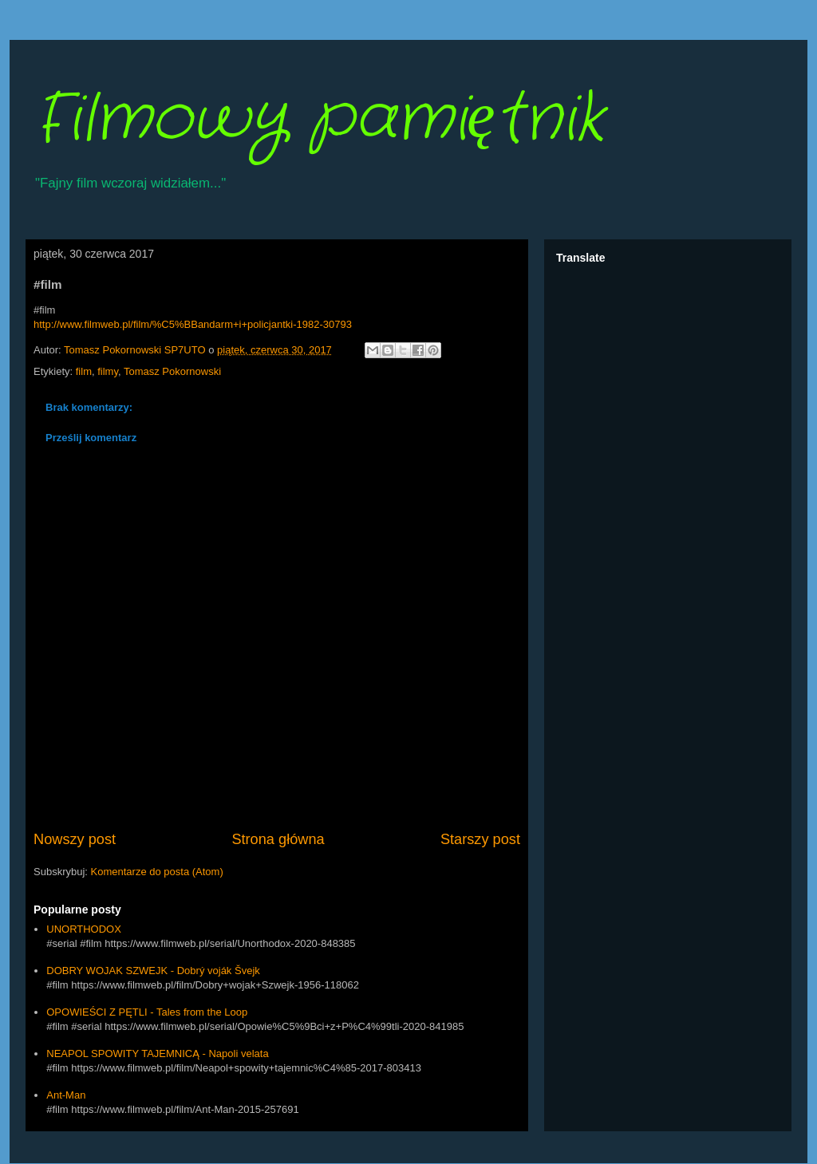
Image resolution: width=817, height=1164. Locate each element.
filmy (107, 371)
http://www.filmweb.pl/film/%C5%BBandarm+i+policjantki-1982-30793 (193, 324)
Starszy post (480, 839)
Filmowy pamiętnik (319, 119)
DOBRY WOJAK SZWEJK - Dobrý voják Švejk (153, 971)
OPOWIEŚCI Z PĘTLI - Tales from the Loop (146, 1012)
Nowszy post (75, 839)
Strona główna (277, 839)
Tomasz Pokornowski (172, 371)
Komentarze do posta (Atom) (157, 872)
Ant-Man (65, 1095)
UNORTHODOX (83, 929)
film (84, 371)
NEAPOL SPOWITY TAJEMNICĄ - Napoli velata (157, 1053)
